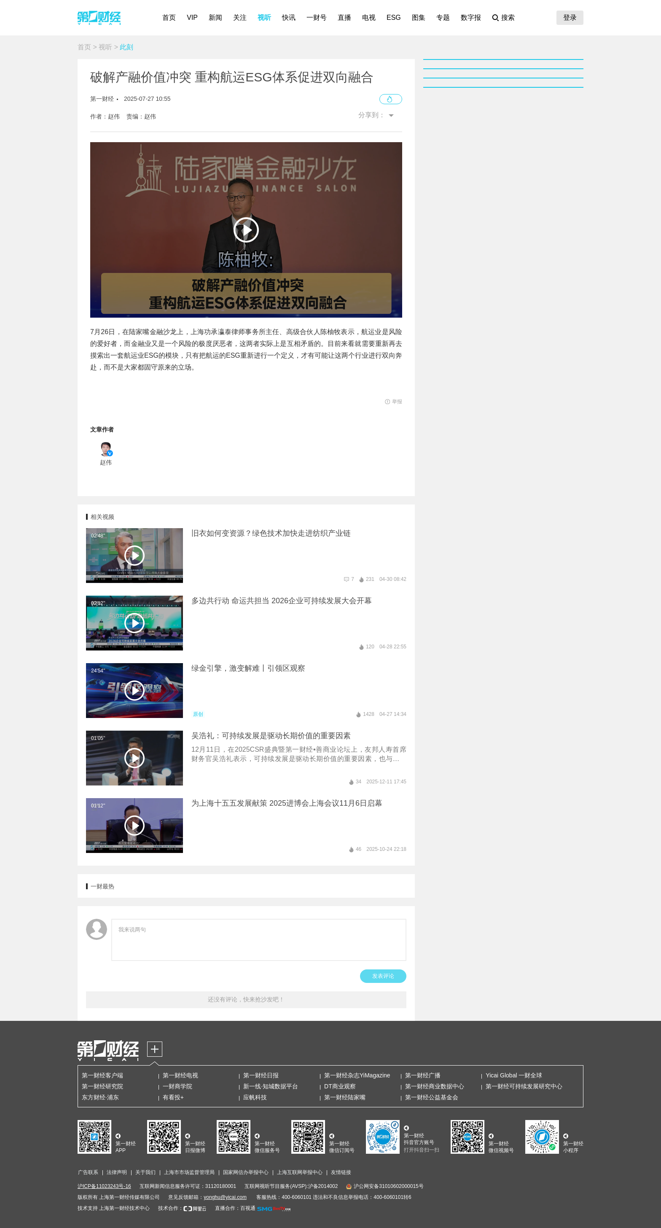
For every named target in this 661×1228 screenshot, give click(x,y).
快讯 (289, 17)
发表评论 (383, 976)
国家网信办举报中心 (246, 1172)
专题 (443, 17)
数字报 (471, 17)
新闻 (215, 17)
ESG (394, 17)
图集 (418, 17)
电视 (369, 17)
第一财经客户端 (102, 1075)
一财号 (316, 17)
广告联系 (88, 1172)
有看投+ (173, 1097)
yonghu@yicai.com (225, 1197)
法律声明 (117, 1172)
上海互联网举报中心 (299, 1172)
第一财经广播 (423, 1075)
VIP (192, 17)
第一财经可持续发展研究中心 (524, 1086)
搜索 (508, 17)
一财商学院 (177, 1086)
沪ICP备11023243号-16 (104, 1186)
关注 (240, 17)
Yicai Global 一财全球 (514, 1075)
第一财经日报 (261, 1075)
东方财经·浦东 (100, 1097)
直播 (344, 17)
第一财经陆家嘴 (344, 1097)
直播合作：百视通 (235, 1208)
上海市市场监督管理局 (189, 1172)
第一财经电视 (180, 1075)
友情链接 (341, 1172)
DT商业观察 (340, 1086)
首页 (169, 17)
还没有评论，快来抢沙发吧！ (246, 999)
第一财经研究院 (102, 1086)
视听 (264, 17)
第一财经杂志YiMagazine (357, 1075)
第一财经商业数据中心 (434, 1086)
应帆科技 (255, 1097)
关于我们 (145, 1172)
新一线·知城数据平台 (270, 1086)
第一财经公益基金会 (431, 1097)
